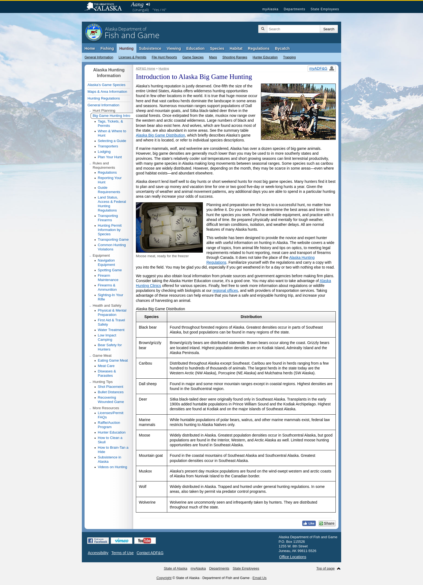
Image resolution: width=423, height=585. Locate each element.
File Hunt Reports (164, 57)
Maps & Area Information (107, 92)
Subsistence (150, 48)
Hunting (126, 48)
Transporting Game (113, 239)
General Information (99, 57)
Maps (213, 57)
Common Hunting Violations (112, 247)
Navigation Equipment (106, 262)
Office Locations (292, 557)
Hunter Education (265, 57)
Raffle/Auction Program (109, 425)
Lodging (104, 152)
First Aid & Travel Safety (111, 322)
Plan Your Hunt (110, 157)
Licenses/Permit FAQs (110, 415)
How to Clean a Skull (110, 440)
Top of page (325, 568)
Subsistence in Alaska (109, 459)
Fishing (107, 48)
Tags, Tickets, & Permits (110, 123)
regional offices (225, 290)
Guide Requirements (109, 190)
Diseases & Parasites (107, 373)
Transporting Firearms (108, 218)
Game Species (193, 57)
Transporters (108, 146)
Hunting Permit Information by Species (110, 229)
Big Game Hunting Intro (111, 116)
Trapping (289, 57)
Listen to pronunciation (148, 4)
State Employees (325, 9)
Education (195, 48)
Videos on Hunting (112, 467)
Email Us (260, 578)
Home (90, 48)
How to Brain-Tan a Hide (113, 449)
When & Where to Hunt (112, 133)
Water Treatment (111, 330)
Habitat (236, 48)
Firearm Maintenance (108, 277)
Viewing (174, 48)
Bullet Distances (111, 392)
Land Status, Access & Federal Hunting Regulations (112, 203)
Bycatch (282, 48)
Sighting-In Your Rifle (110, 297)
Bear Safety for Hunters (110, 347)
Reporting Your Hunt (110, 180)
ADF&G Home (145, 68)
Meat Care (106, 366)
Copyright (164, 578)
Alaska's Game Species (106, 85)
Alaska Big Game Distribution (160, 135)
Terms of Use (122, 553)
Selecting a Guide (112, 141)
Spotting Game (110, 270)
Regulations (259, 48)
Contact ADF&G (150, 553)
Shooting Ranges (234, 57)
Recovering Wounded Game (111, 399)
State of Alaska (106, 7)
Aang (137, 4)
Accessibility (98, 553)
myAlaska (270, 9)
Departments (294, 9)
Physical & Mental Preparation (112, 312)
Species (217, 48)
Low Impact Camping (107, 337)
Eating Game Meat (113, 360)
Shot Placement (110, 387)
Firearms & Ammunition (107, 287)
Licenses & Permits (132, 57)
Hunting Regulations (104, 98)
